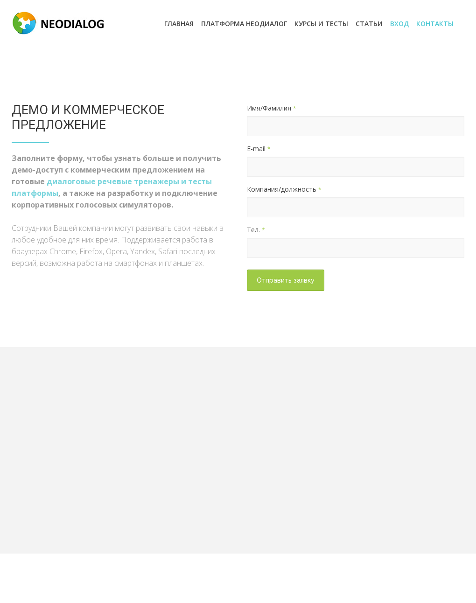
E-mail (259, 148)
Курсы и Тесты (321, 23)
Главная (179, 23)
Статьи (369, 23)
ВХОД (399, 23)
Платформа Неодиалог (244, 23)
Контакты (435, 23)
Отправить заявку (286, 280)
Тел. (256, 229)
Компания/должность (284, 189)
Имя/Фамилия (271, 108)
